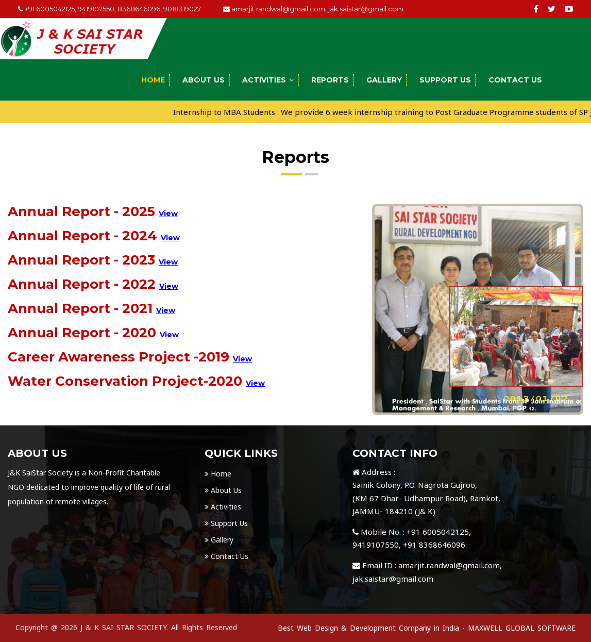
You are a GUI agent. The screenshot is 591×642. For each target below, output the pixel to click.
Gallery (384, 80)
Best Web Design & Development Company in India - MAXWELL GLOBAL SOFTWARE (427, 628)
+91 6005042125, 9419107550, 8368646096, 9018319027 (109, 9)
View (168, 213)
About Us (203, 80)
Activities (264, 80)
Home (153, 80)
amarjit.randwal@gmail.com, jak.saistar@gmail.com (313, 9)
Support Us (445, 80)
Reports (330, 80)
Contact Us (515, 80)
